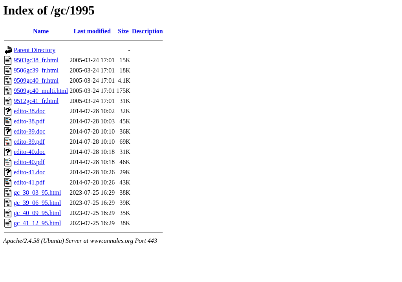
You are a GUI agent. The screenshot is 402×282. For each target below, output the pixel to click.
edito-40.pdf (29, 162)
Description (147, 31)
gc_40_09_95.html (37, 213)
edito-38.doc (29, 111)
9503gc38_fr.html (36, 60)
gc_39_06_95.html (37, 202)
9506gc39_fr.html (36, 70)
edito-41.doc (29, 172)
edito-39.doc (29, 131)
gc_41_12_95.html (37, 223)
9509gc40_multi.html (41, 90)
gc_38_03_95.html (37, 192)
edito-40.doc (29, 151)
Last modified (92, 31)
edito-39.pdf (29, 141)
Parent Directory (34, 50)
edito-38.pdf (29, 121)
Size (123, 31)
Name (41, 31)
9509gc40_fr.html (36, 80)
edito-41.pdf (29, 182)
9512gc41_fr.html (36, 101)
